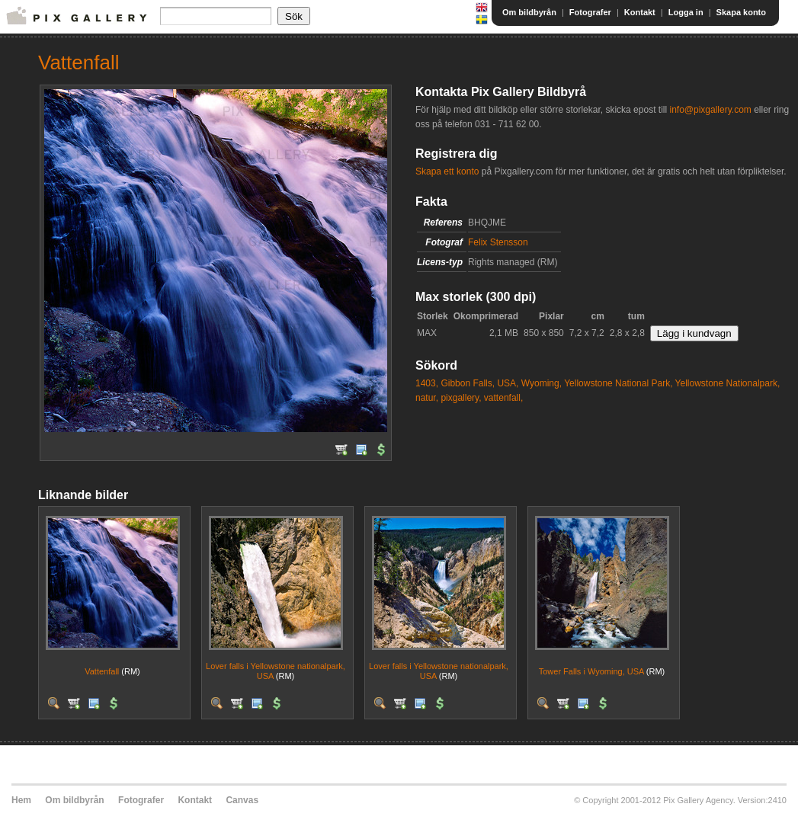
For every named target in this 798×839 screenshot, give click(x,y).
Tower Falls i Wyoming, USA (591, 671)
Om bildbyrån (529, 12)
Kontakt (639, 12)
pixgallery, (461, 397)
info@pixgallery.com (710, 109)
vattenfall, (503, 397)
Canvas (242, 800)
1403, (426, 383)
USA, (507, 383)
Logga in (685, 12)
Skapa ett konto (447, 171)
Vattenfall (102, 671)
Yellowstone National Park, (618, 383)
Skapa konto (741, 12)
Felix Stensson (498, 242)
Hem (21, 800)
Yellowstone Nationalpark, (727, 383)
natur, (426, 397)
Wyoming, (541, 383)
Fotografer (590, 12)
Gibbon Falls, (468, 383)
